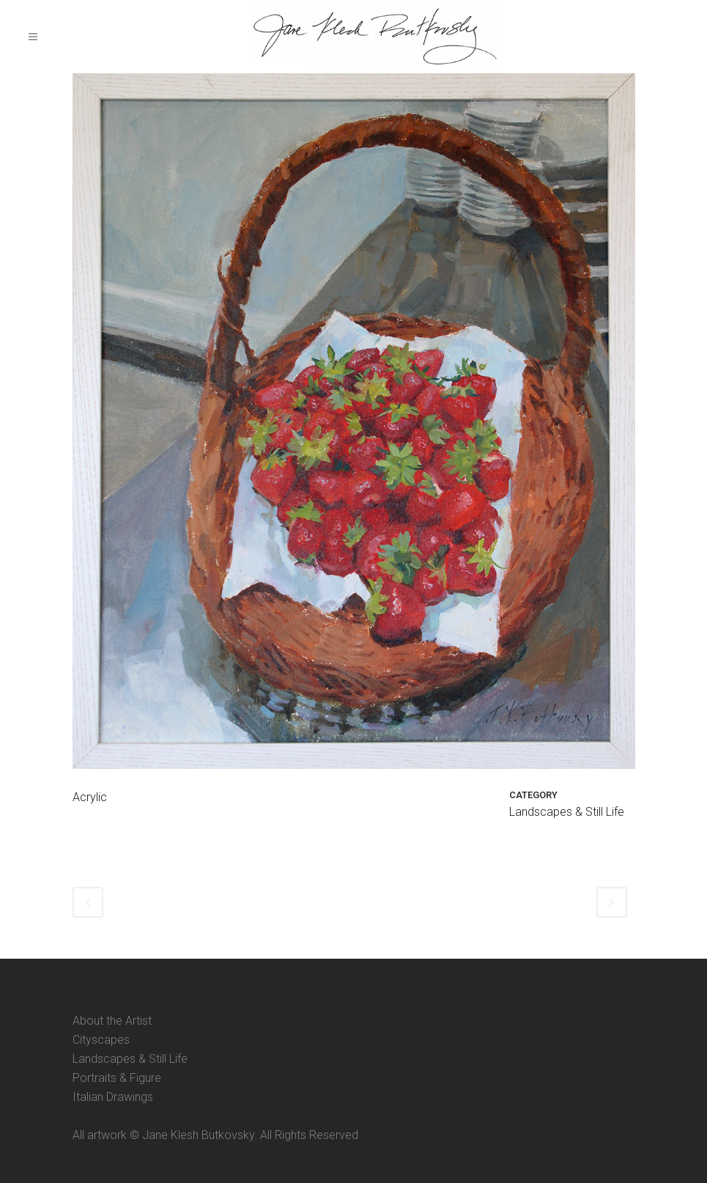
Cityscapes (101, 1040)
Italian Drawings (113, 1097)
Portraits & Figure (117, 1078)
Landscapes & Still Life (130, 1059)
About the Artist (112, 1021)
